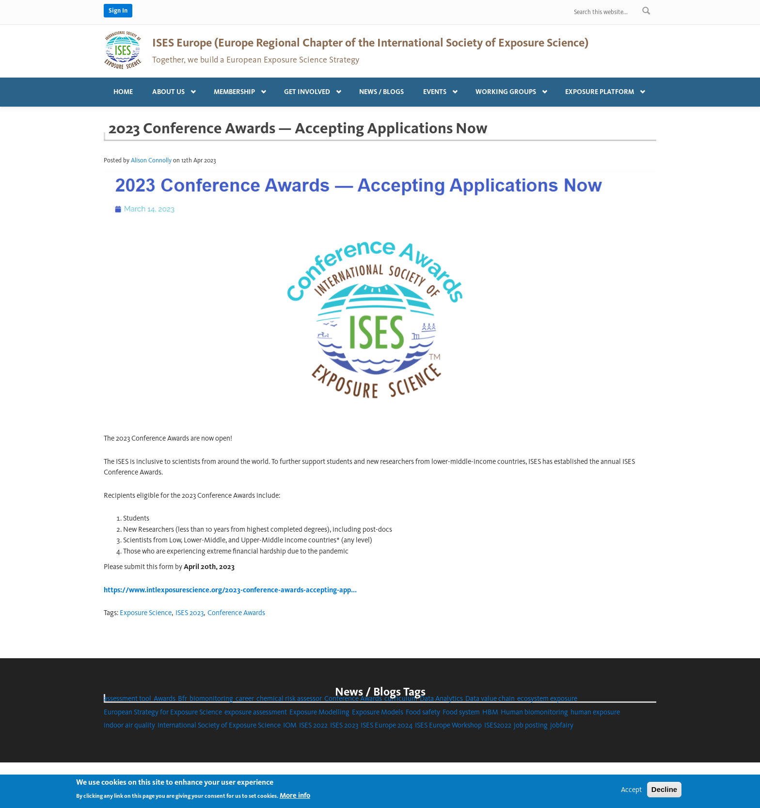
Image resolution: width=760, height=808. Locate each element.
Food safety (423, 712)
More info (295, 798)
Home (123, 92)
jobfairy (561, 725)
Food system (461, 712)
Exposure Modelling (319, 712)
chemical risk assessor (289, 698)
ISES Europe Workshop (448, 725)
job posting (531, 725)
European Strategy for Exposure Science (163, 712)
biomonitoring (211, 698)
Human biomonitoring (534, 712)
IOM (290, 725)
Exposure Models (377, 712)
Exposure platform (602, 89)
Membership (236, 89)
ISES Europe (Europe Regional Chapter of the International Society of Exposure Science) (370, 42)
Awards (164, 698)
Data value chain (490, 698)
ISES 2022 (313, 725)
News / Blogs (381, 92)
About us (170, 89)
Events (437, 89)
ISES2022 (497, 725)
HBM (490, 712)
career (245, 698)
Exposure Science (146, 612)
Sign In (118, 10)
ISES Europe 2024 (386, 725)
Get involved (309, 89)
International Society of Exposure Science (219, 725)
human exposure (595, 712)
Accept (631, 792)
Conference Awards (236, 612)
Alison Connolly (151, 160)
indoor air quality (129, 725)
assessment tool (127, 698)
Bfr (182, 698)
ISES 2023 (189, 612)
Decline (664, 792)
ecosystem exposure (547, 698)
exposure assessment (255, 712)
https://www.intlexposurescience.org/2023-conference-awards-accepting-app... (230, 590)
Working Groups (508, 89)
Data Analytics (441, 698)
